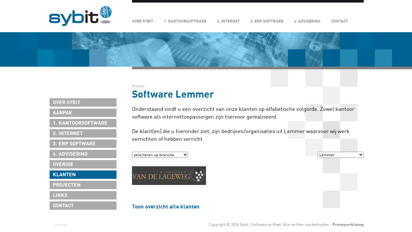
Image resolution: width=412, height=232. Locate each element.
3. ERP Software (266, 21)
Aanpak (62, 113)
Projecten (66, 185)
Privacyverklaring (348, 224)
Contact (339, 21)
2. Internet (228, 21)
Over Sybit (142, 21)
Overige (63, 164)
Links (60, 195)
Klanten (64, 175)
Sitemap (61, 225)
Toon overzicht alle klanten (166, 207)
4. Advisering (307, 21)
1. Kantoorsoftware (185, 21)
